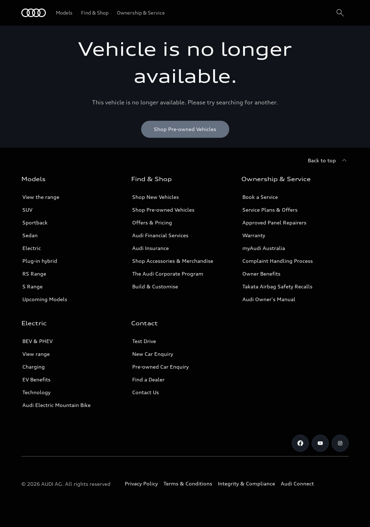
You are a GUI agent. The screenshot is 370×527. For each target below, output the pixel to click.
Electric (31, 248)
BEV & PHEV (37, 341)
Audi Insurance (150, 248)
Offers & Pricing (152, 222)
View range (36, 354)
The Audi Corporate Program (167, 274)
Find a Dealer (148, 379)
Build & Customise (155, 286)
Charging (33, 367)
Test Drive (144, 341)
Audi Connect (297, 483)
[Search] (340, 12)
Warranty (253, 235)
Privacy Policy (141, 483)
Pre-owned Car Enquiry (160, 367)
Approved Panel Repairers (274, 222)
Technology (36, 392)
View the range (40, 197)
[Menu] (33, 13)
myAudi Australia (263, 248)
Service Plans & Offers (269, 210)
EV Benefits (36, 379)
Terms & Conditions (187, 483)
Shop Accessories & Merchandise (172, 261)
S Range (32, 286)
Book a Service (260, 197)
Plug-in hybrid (39, 261)
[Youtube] (320, 443)
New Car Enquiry (152, 354)
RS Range (34, 274)
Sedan (30, 235)
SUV (27, 210)
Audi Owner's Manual (268, 299)
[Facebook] (300, 443)
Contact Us (145, 392)
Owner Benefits (261, 274)
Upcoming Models (44, 299)
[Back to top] (328, 160)
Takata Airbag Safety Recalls (277, 286)
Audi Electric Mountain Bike (56, 405)
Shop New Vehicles (155, 197)
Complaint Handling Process (277, 261)
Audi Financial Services (160, 235)
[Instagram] (340, 443)
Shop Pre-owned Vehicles (163, 210)
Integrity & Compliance (246, 483)
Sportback (35, 222)
